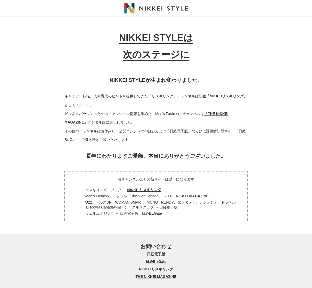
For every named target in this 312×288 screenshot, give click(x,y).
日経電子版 (156, 254)
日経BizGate (156, 262)
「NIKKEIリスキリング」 (226, 96)
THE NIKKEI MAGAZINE (188, 196)
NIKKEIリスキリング (144, 190)
